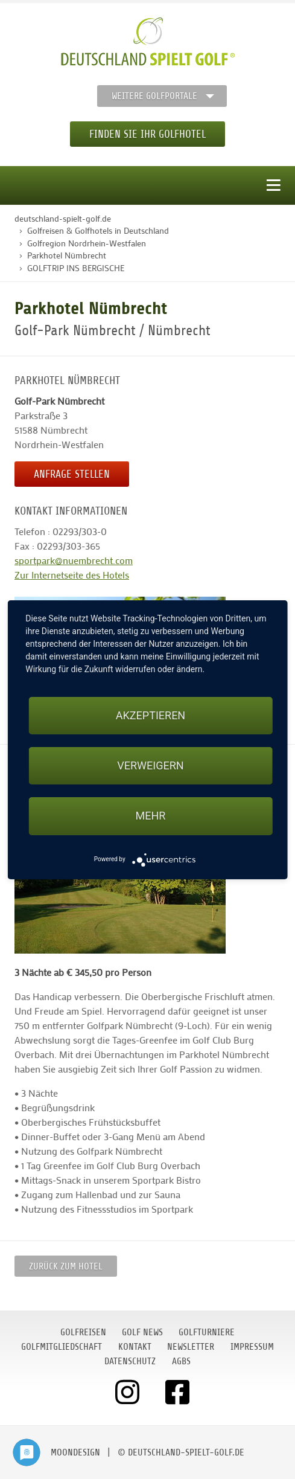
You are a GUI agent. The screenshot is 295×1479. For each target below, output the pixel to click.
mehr (151, 815)
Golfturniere (207, 1332)
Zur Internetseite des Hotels (71, 574)
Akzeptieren (150, 715)
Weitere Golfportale (154, 96)
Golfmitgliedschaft (61, 1346)
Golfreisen (83, 1332)
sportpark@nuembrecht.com (73, 560)
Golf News (142, 1332)
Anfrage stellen (72, 474)
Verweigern (150, 765)
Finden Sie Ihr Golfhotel (147, 134)
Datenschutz (130, 1361)
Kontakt (134, 1346)
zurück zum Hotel (66, 1266)
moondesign (75, 1452)
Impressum (252, 1346)
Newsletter (190, 1346)
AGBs (181, 1361)
